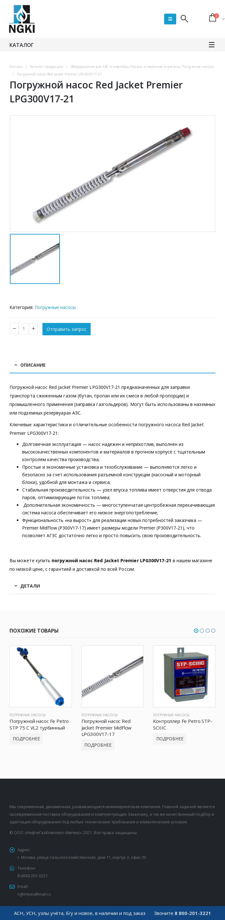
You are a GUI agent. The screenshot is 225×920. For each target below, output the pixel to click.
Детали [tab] (30, 586)
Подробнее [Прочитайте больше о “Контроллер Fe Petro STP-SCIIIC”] (169, 739)
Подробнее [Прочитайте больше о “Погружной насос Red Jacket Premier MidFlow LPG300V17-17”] (98, 745)
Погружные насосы (55, 307)
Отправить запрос (67, 329)
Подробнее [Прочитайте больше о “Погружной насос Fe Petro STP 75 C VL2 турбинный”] (26, 739)
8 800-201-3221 (193, 913)
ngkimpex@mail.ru (34, 894)
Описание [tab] (33, 365)
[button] (196, 630)
